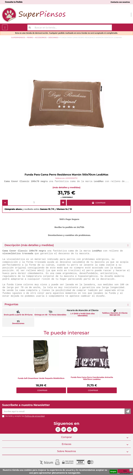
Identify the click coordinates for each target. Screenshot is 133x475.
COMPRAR (100, 203)
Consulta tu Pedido (14, 2)
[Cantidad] (34, 202)
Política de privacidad (34, 416)
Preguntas (11, 304)
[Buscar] (69, 28)
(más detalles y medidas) (66, 187)
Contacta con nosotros (120, 2)
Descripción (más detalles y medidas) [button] (29, 245)
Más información (125, 471)
